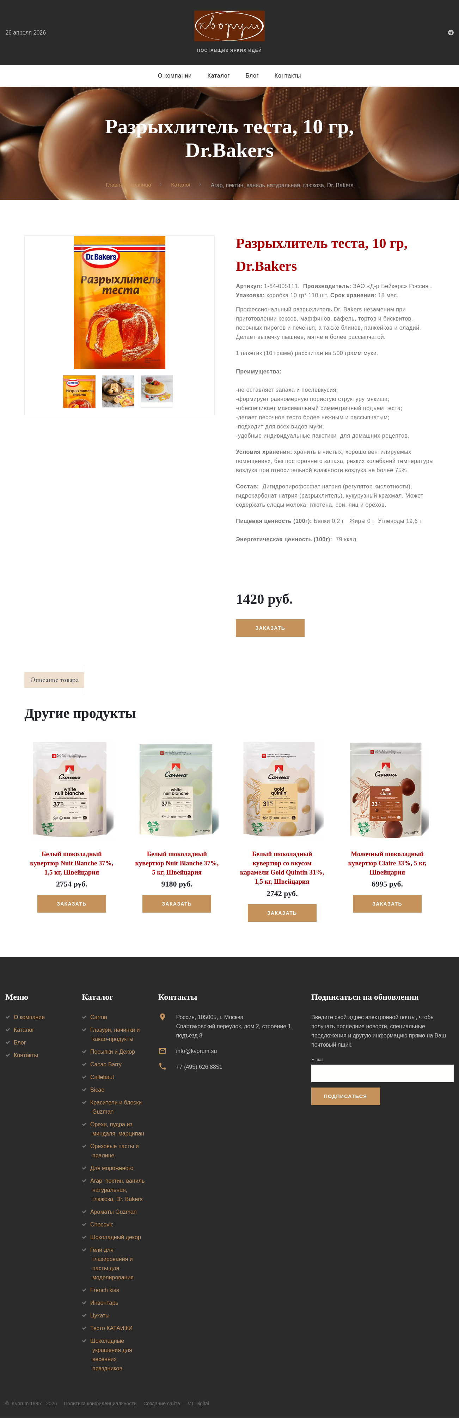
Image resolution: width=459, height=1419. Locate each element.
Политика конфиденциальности (100, 1404)
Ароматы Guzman (113, 1213)
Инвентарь (104, 1304)
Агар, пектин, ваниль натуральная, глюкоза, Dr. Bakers (117, 1191)
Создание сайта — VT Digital (176, 1404)
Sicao (97, 1091)
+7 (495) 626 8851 (199, 1068)
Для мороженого (112, 1169)
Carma (98, 1018)
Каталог (218, 76)
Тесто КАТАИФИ (111, 1329)
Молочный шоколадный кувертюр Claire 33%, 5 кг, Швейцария (387, 864)
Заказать (271, 628)
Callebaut (102, 1078)
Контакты (288, 76)
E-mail (317, 1060)
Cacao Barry (106, 1065)
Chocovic (102, 1225)
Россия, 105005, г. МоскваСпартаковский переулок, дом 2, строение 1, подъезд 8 (234, 1027)
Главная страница (128, 185)
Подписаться (345, 1097)
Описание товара (57, 681)
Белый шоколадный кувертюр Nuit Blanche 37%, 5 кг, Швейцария (176, 864)
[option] (119, 303)
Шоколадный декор (115, 1238)
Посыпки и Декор (112, 1052)
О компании (175, 76)
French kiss (104, 1291)
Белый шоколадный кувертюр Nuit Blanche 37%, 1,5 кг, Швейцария (71, 864)
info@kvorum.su (196, 1052)
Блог (252, 76)
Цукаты (100, 1316)
